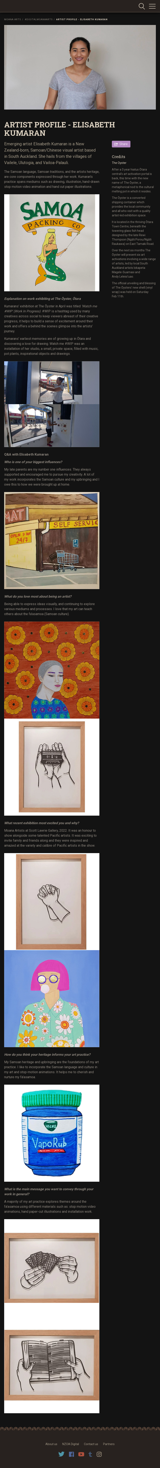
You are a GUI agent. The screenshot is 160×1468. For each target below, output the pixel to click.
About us (51, 1444)
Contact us (91, 1444)
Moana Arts (12, 19)
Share (123, 144)
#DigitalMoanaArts (39, 19)
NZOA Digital (70, 1444)
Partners (109, 1444)
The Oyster (119, 162)
